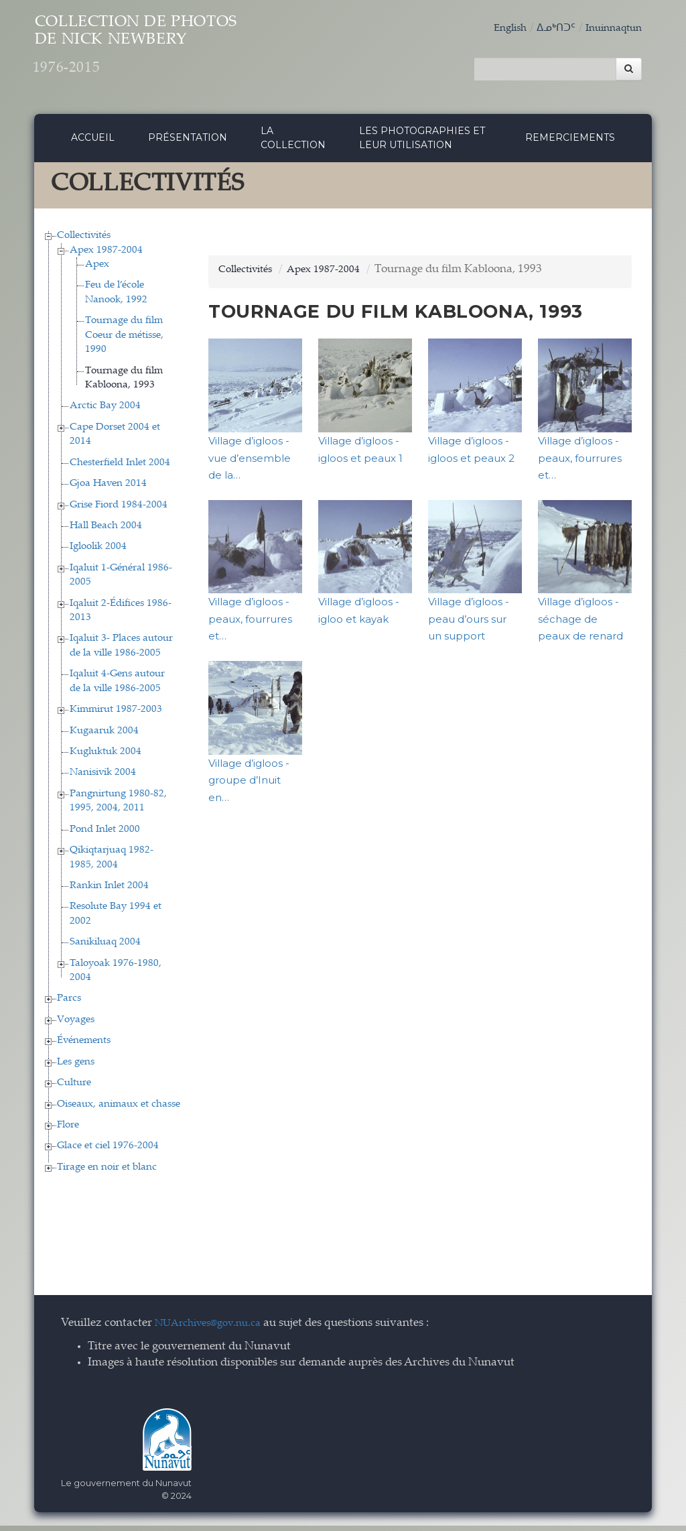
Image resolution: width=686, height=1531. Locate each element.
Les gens (75, 1067)
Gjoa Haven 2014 (108, 489)
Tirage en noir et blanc (107, 1173)
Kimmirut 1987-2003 (116, 715)
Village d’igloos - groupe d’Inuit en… (248, 785)
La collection (293, 143)
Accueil (93, 143)
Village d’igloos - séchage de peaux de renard (580, 624)
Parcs (69, 1004)
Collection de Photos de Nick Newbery (184, 54)
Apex (97, 270)
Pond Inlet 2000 (105, 835)
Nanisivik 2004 (103, 779)
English (495, 28)
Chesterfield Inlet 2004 (120, 468)
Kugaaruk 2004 (104, 736)
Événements (84, 1047)
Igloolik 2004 (98, 553)
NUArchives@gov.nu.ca (215, 1329)
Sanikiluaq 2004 (105, 948)
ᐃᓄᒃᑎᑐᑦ (546, 28)
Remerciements (570, 143)
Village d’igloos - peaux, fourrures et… (580, 463)
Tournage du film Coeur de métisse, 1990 (124, 341)
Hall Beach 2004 (106, 531)
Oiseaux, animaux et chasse (118, 1110)
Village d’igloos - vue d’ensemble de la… (249, 463)
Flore (68, 1130)
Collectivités (84, 241)
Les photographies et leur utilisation (422, 143)
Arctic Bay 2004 (105, 412)
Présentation (187, 143)
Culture (74, 1088)
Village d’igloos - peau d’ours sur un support (468, 624)
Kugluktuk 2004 (105, 757)
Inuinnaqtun (609, 28)
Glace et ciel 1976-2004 (108, 1152)
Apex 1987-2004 (106, 256)
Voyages (75, 1025)
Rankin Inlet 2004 (109, 891)
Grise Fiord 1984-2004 (118, 510)
